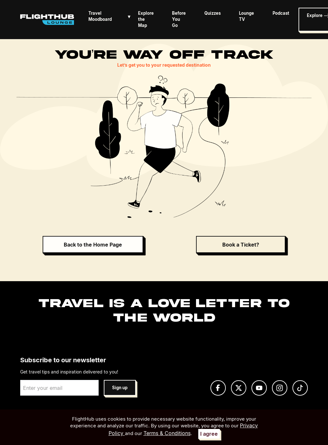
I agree (209, 434)
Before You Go (179, 19)
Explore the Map (146, 19)
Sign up (119, 387)
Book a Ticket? (240, 244)
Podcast (281, 13)
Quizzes (212, 13)
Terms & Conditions (167, 433)
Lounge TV (246, 16)
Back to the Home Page (93, 244)
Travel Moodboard (110, 16)
